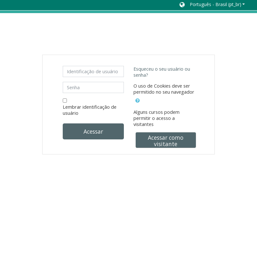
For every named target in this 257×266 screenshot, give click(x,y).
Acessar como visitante (165, 141)
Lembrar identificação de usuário (89, 110)
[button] (212, 5)
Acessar (93, 131)
